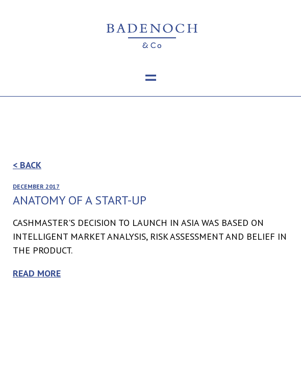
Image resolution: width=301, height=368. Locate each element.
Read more (37, 273)
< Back (27, 165)
